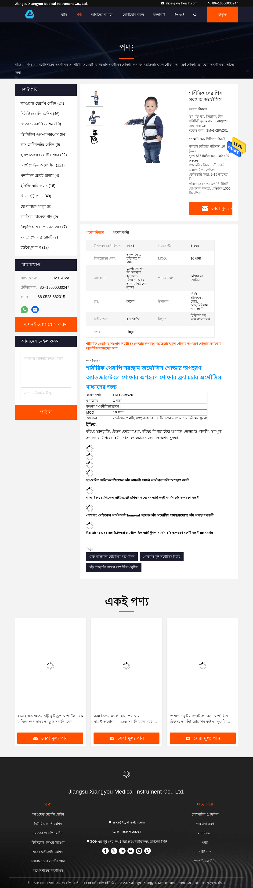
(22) (44, 155)
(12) (35, 247)
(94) (43, 134)
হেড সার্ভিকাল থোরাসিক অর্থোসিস (111, 556)
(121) (43, 165)
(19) (41, 124)
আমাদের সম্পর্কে (102, 14)
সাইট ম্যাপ (205, 852)
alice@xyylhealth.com (179, 3)
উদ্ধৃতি (222, 14)
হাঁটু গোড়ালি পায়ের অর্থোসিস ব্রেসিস (113, 567)
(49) (36, 196)
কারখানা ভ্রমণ (205, 824)
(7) (44, 227)
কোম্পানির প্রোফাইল (205, 814)
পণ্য (79, 14)
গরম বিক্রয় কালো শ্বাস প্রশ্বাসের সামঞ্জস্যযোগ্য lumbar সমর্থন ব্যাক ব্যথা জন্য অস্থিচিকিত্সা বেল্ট (123, 719)
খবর (205, 842)
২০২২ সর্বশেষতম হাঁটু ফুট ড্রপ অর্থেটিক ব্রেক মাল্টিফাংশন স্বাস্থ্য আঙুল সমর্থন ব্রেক (50, 719)
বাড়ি (64, 14)
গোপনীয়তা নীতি (205, 861)
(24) (42, 103)
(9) (40, 145)
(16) (38, 186)
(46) (40, 114)
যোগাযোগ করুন (133, 14)
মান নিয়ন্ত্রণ (205, 833)
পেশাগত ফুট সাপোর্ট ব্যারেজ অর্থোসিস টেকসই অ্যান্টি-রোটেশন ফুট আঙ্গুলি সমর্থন (199, 719)
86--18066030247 (223, 3)
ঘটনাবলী (159, 14)
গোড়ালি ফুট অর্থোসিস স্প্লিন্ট (162, 556)
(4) (40, 175)
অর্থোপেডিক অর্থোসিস (53, 64)
